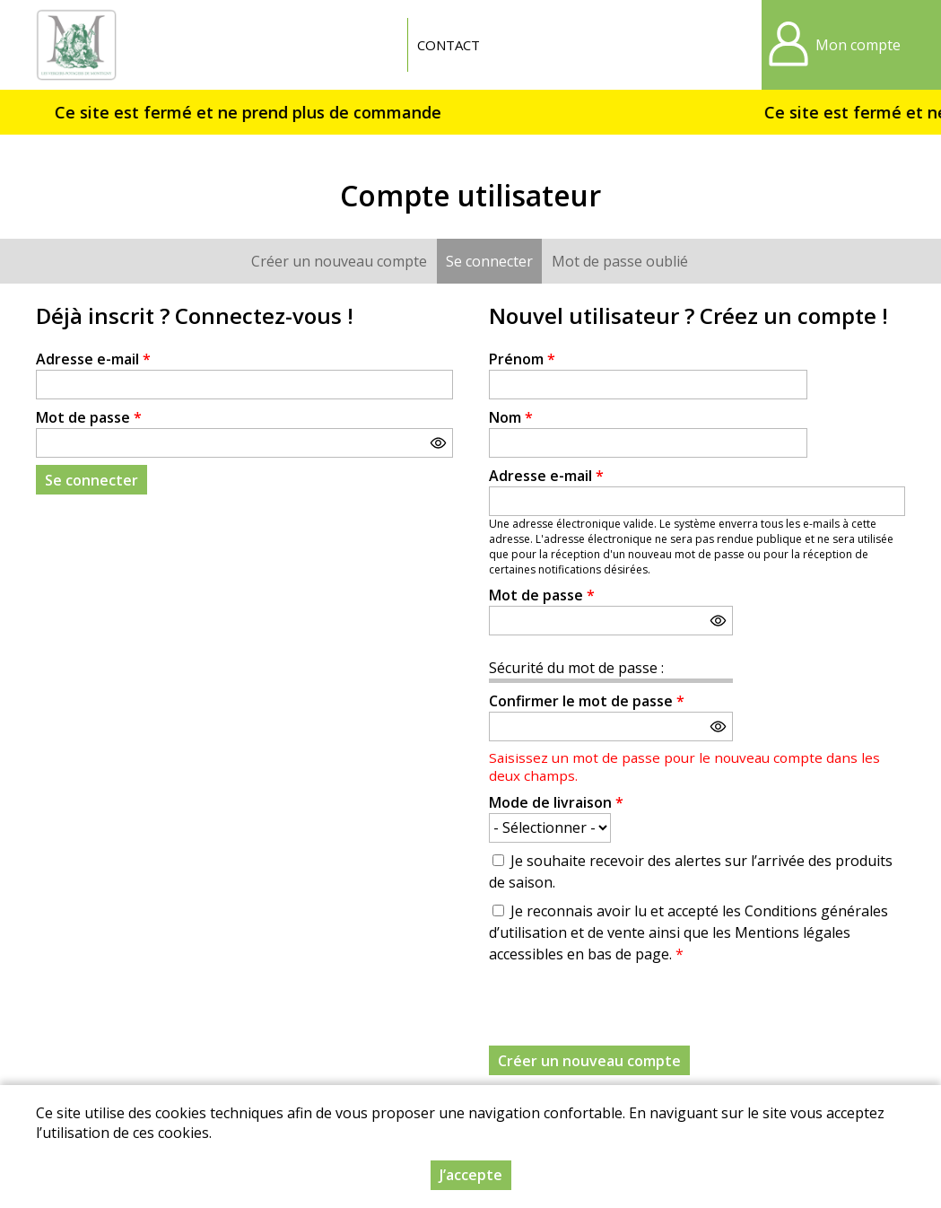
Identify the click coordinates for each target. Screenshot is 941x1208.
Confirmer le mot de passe (586, 701)
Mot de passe (89, 417)
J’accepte (471, 1175)
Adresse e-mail (93, 359)
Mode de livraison (556, 802)
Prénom (522, 359)
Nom (511, 417)
